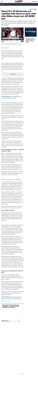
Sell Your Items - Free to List (12, 321)
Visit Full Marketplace (19, 321)
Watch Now (34, 1)
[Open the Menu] (2, 1)
